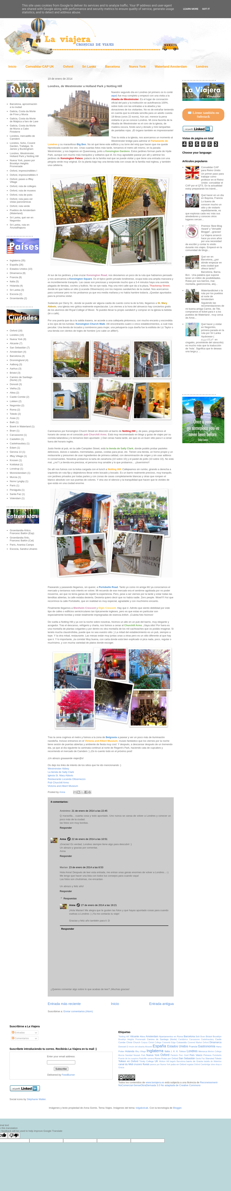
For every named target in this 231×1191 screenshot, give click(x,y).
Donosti (14, 384)
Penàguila (15, 489)
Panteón (174, 1055)
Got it (206, 8)
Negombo (15, 405)
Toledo (13, 413)
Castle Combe (17, 396)
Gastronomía (206, 1046)
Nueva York (137, 66)
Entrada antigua (161, 1004)
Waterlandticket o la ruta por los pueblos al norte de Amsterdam (212, 295)
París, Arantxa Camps (22, 544)
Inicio (12, 66)
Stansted (209, 1058)
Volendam (15, 498)
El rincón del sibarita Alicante (139, 1047)
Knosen (14, 460)
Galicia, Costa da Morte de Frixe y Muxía (23, 113)
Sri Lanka (89, 66)
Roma (13, 409)
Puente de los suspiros (128, 1058)
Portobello (216, 1055)
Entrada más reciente (64, 1004)
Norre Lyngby (17, 481)
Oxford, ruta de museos (23, 190)
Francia (14, 277)
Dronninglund (17, 360)
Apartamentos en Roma (171, 1036)
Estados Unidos (18, 268)
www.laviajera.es (155, 1082)
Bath (12, 422)
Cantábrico (183, 1039)
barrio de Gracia (194, 1061)
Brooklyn (217, 1036)
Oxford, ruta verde (20, 206)
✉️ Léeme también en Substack (203, 114)
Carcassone (16, 434)
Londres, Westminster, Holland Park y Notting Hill (24, 155)
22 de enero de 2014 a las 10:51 (89, 839)
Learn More (190, 8)
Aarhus (14, 368)
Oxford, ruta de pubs (21, 194)
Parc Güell (184, 1055)
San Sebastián (18, 347)
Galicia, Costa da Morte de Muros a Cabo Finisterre (23, 128)
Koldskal (14, 464)
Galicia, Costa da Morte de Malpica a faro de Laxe (24, 120)
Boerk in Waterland (20, 426)
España (14, 264)
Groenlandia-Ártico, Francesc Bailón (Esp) (22, 532)
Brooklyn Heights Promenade (132, 1039)
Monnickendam (18, 472)
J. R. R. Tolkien (178, 1051)
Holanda (14, 285)
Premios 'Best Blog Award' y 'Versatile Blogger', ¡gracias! (211, 228)
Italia (12, 281)
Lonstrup (14, 468)
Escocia (14, 294)
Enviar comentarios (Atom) (78, 1011)
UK (156, 1061)
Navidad (128, 1055)
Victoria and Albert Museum (63, 786)
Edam (13, 447)
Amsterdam (16, 351)
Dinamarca (16, 273)
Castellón (15, 439)
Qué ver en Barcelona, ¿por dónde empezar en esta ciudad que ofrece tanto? (211, 262)
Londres (202, 66)
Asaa (12, 418)
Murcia (13, 477)
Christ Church (133, 1042)
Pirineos (208, 1055)
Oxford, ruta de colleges (23, 186)
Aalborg (14, 364)
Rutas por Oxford (169, 1058)
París (12, 485)
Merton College (214, 1051)
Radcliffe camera (146, 1058)
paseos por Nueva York (160, 1064)
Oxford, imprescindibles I (23, 170)
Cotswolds (182, 1042)
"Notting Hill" (123, 1037)
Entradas (18, 1032)
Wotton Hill (164, 1061)
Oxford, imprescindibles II (24, 174)
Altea (12, 392)
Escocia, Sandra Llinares (23, 548)
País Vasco (196, 1055)
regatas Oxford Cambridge (198, 1064)
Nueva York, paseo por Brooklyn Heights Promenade (22, 163)
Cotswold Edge (169, 1042)
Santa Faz (15, 494)
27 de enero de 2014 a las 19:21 (99, 905)
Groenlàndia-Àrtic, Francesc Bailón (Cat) (22, 539)
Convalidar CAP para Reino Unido (210, 169)
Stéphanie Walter (36, 1099)
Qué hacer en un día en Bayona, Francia (212, 197)
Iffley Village (16, 456)
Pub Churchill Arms (58, 782)
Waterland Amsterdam (171, 66)
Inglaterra (15, 260)
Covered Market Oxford (198, 1042)
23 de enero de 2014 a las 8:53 (86, 867)
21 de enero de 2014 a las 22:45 (89, 810)
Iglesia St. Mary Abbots (60, 775)
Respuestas (70, 898)
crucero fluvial (141, 1064)
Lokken (14, 401)
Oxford (68, 66)
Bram (13, 430)
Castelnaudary (18, 443)
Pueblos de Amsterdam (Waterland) (22, 212)
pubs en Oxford (178, 1064)
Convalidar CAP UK (40, 66)
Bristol (13, 372)
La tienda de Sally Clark (61, 772)
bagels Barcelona (178, 1061)
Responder (66, 827)
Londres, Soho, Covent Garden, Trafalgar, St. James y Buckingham (22, 146)
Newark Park (139, 1055)
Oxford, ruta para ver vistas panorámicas (21, 200)
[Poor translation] (14, 1135)
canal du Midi (125, 1064)
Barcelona (112, 66)
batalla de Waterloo (212, 1061)
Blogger (177, 1107)
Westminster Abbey (58, 768)
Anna (62, 792)
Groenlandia (16, 298)
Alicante (14, 343)
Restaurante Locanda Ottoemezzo (67, 779)
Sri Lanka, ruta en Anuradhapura (19, 226)
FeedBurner (68, 1074)
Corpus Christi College (151, 1042)
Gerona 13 (15, 451)
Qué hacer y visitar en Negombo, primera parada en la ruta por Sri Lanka (212, 328)
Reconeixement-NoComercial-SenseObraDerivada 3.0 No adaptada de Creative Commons (168, 1084)
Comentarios (20, 1038)
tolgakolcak (142, 1107)
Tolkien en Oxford (128, 1061)
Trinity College (146, 1061)
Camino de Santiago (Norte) (162, 1039)
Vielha (13, 388)
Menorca (202, 1051)
